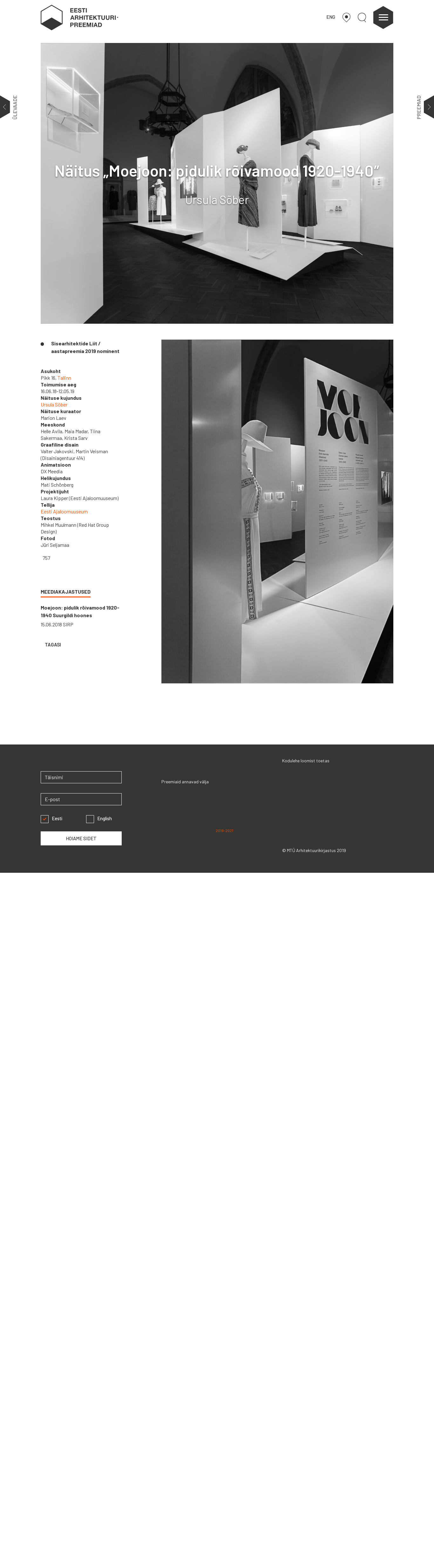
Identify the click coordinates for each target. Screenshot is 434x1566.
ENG (330, 17)
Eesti (51, 818)
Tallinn (64, 378)
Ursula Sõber (54, 404)
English (99, 818)
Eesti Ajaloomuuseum (64, 511)
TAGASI (52, 644)
